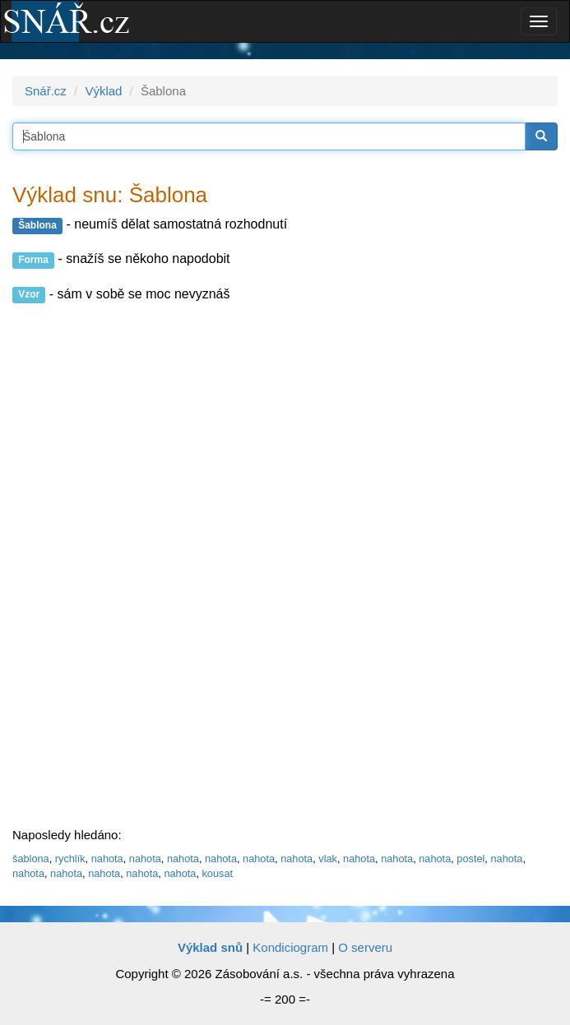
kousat (217, 873)
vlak (327, 858)
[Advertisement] (135, 566)
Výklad (103, 91)
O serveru (365, 947)
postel (470, 858)
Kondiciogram (290, 947)
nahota (107, 858)
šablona (30, 858)
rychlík (70, 858)
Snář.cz (46, 91)
